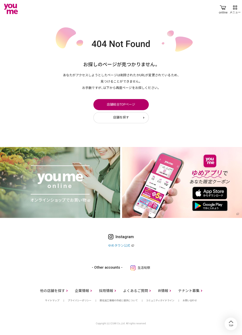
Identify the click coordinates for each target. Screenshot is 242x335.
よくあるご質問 (135, 291)
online (223, 8)
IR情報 (163, 291)
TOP (231, 324)
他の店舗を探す (52, 291)
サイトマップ (52, 300)
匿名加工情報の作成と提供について (119, 300)
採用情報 (106, 291)
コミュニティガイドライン (160, 300)
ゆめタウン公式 (119, 245)
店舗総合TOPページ (121, 104)
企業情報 (82, 291)
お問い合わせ (190, 300)
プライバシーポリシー (79, 300)
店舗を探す (121, 117)
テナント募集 (188, 291)
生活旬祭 (144, 268)
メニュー (235, 8)
